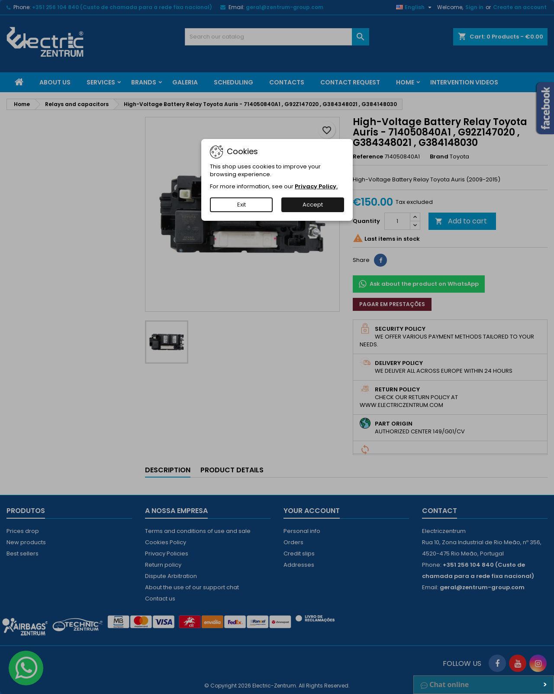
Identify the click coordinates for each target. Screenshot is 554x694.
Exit (241, 204)
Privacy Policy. (316, 186)
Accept (313, 204)
